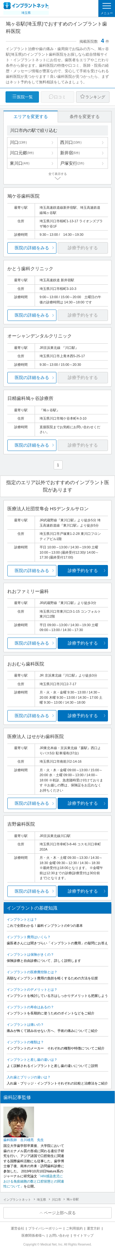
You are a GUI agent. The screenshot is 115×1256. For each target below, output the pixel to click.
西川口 (71, 142)
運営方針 (93, 1228)
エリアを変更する (30, 116)
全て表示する (57, 174)
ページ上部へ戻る (60, 1213)
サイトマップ (83, 1235)
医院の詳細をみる (32, 247)
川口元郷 (22, 152)
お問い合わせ (59, 1235)
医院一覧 (25, 97)
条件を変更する (85, 116)
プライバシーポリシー (45, 1228)
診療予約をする (83, 570)
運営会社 (17, 1228)
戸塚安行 (72, 163)
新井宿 (70, 152)
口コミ (60, 97)
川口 (18, 142)
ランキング (95, 97)
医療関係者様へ (33, 1235)
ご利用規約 (74, 1228)
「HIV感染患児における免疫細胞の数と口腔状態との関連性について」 (33, 1181)
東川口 (19, 163)
